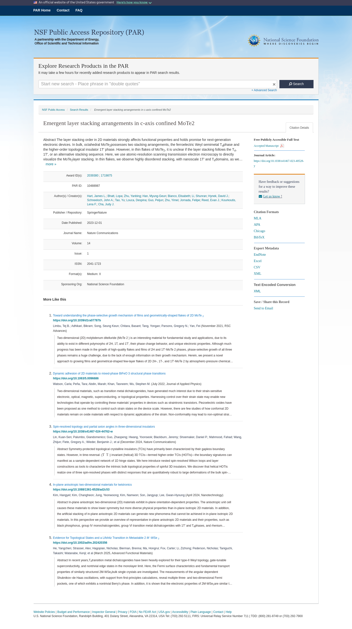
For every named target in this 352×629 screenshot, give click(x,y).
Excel (258, 261)
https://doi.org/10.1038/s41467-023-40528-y (279, 163)
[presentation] (103, 454)
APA (257, 224)
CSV (257, 267)
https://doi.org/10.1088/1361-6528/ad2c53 (82, 489)
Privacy (122, 612)
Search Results (79, 109)
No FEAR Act (147, 612)
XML (257, 273)
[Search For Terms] (157, 84)
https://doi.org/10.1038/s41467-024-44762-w (83, 431)
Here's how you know (134, 2)
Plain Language (200, 612)
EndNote (260, 254)
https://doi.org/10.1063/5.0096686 (76, 378)
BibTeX (259, 237)
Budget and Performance (73, 612)
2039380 (92, 175)
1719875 (106, 175)
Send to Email (263, 308)
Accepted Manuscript (269, 145)
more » (51, 164)
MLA (257, 218)
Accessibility (180, 612)
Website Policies (44, 612)
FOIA (133, 612)
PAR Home (42, 10)
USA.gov (164, 612)
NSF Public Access (53, 109)
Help (229, 612)
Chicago (259, 231)
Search (296, 84)
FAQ (79, 10)
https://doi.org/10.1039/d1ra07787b (78, 320)
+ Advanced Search (264, 90)
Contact (63, 10)
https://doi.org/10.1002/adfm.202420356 (81, 542)
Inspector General (103, 612)
